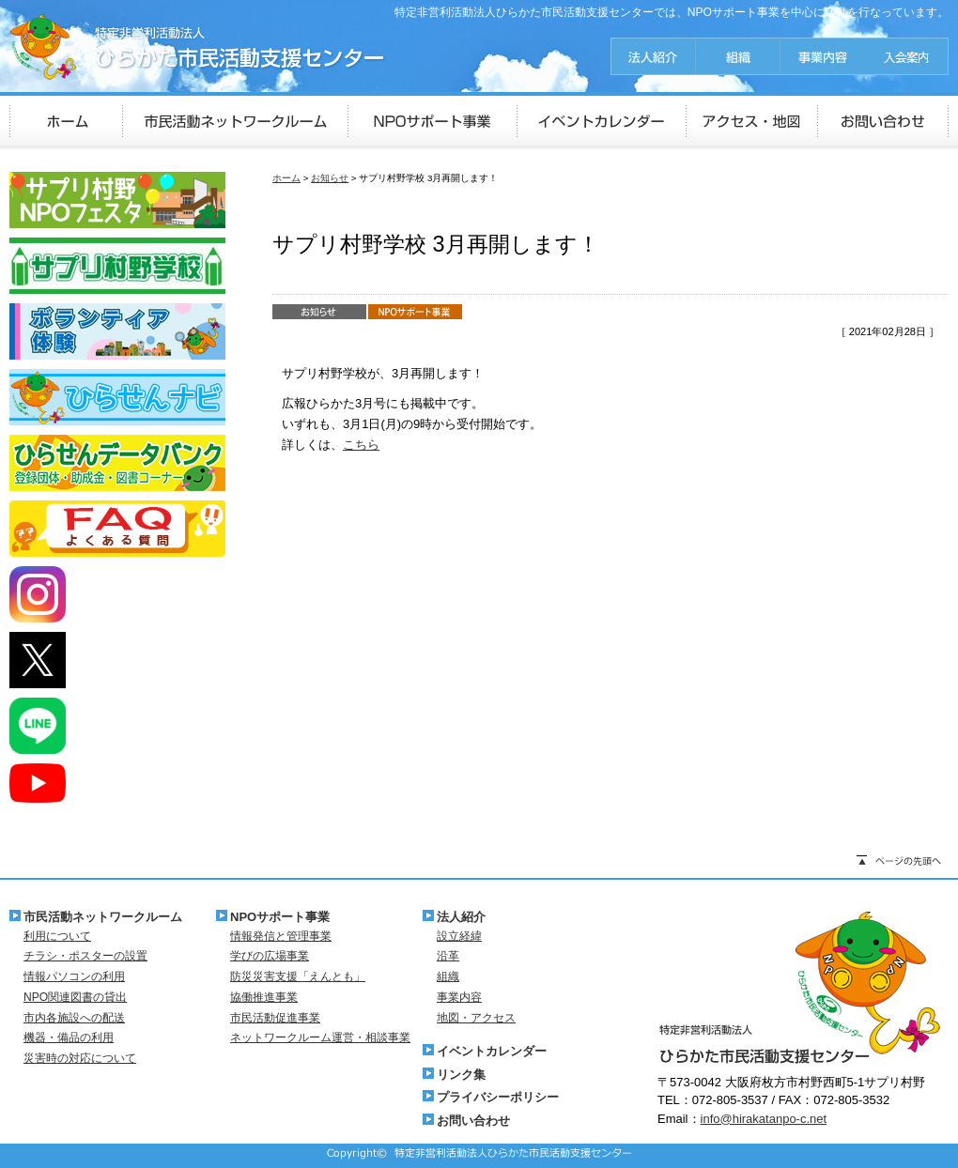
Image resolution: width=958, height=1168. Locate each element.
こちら (361, 445)
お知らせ (329, 178)
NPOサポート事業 (280, 917)
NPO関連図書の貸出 (75, 997)
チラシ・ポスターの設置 (85, 955)
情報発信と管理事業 (281, 936)
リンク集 (461, 1075)
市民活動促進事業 (275, 1017)
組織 (448, 976)
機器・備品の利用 (68, 1037)
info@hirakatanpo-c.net (764, 1119)
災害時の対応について (79, 1058)
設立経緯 (459, 936)
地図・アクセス (476, 1017)
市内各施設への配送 (74, 1017)
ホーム (286, 178)
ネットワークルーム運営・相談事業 (320, 1037)
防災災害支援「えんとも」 (297, 976)
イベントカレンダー (492, 1051)
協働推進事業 (264, 997)
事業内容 (459, 997)
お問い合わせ (473, 1121)
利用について (57, 936)
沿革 (448, 955)
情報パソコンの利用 (74, 976)
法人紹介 (461, 917)
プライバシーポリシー (498, 1097)
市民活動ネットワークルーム (102, 917)
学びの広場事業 (269, 955)
